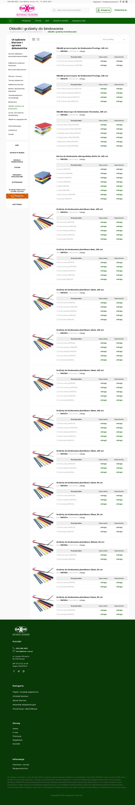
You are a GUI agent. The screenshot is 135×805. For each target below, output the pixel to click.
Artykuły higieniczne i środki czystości (17, 190)
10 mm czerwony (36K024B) (67, 307)
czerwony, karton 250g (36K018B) (69, 129)
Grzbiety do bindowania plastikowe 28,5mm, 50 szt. (80, 542)
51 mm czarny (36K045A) (66, 610)
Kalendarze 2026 (79, 21)
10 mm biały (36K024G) (66, 319)
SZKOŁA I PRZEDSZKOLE (17, 161)
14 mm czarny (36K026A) (66, 383)
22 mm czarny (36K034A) (66, 495)
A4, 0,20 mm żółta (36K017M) (68, 101)
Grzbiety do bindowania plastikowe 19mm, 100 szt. (80, 451)
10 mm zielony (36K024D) (67, 315)
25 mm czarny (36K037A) (66, 527)
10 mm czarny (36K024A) (66, 302)
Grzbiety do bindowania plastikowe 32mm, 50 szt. (79, 569)
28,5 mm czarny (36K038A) (67, 555)
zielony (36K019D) (64, 182)
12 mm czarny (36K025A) (66, 343)
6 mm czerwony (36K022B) (67, 226)
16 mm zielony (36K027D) (67, 436)
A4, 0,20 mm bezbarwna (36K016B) (70, 65)
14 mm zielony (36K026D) (67, 396)
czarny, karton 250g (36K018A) (68, 125)
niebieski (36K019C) (65, 177)
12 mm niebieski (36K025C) (67, 351)
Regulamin (97, 2)
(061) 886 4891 (12, 2)
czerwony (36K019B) (65, 173)
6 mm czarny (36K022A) (66, 222)
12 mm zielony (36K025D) (67, 355)
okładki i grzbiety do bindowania (62, 32)
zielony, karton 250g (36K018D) (69, 137)
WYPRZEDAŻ (17, 182)
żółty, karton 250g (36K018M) (68, 146)
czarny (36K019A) (64, 169)
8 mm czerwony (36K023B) (67, 266)
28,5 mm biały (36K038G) (66, 559)
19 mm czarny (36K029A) (66, 464)
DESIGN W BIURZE (60, 21)
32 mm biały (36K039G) (66, 587)
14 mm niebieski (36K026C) (67, 392)
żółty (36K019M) (64, 190)
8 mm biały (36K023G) (65, 279)
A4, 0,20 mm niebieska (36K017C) (69, 93)
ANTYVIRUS (17, 204)
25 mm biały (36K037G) (66, 531)
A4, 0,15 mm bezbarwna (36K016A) (70, 61)
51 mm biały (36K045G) (66, 614)
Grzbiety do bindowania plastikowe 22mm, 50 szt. (79, 482)
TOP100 (38, 21)
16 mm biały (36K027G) (66, 440)
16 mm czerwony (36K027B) (67, 428)
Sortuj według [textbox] (108, 39)
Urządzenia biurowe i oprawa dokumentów (26, 32)
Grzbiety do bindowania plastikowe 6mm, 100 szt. (79, 209)
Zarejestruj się (121, 10)
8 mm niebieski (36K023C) (67, 271)
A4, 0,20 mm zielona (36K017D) (69, 97)
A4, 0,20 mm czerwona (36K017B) (69, 88)
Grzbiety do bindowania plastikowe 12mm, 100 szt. (80, 330)
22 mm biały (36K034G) (66, 504)
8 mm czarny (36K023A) (66, 262)
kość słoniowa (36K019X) (66, 194)
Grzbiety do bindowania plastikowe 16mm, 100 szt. (80, 410)
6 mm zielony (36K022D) (66, 235)
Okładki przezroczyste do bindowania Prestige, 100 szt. (82, 48)
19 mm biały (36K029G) (66, 472)
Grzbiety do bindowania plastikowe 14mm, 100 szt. (80, 370)
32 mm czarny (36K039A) (66, 582)
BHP (47, 21)
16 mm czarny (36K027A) (66, 423)
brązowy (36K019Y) (65, 199)
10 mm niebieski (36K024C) (67, 311)
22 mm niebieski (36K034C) (67, 500)
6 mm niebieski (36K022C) (67, 230)
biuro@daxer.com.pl (27, 2)
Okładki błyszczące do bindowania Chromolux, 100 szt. (81, 112)
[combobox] (114, 39)
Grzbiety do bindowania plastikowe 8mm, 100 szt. (79, 249)
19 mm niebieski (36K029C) (67, 468)
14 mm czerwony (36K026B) (67, 387)
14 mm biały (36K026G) (66, 400)
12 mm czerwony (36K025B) (67, 347)
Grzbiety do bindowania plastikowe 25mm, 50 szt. (79, 514)
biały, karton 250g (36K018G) (68, 141)
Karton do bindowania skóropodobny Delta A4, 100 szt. (82, 156)
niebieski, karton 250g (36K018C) (69, 133)
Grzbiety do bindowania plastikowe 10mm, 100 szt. (80, 290)
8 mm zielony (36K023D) (66, 275)
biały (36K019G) (63, 186)
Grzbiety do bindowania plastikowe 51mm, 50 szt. (79, 597)
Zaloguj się (103, 10)
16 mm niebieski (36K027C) (67, 432)
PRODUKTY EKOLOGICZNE (17, 176)
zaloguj (82, 51)
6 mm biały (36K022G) (65, 239)
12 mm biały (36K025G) (66, 360)
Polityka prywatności (110, 2)
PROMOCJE (26, 21)
